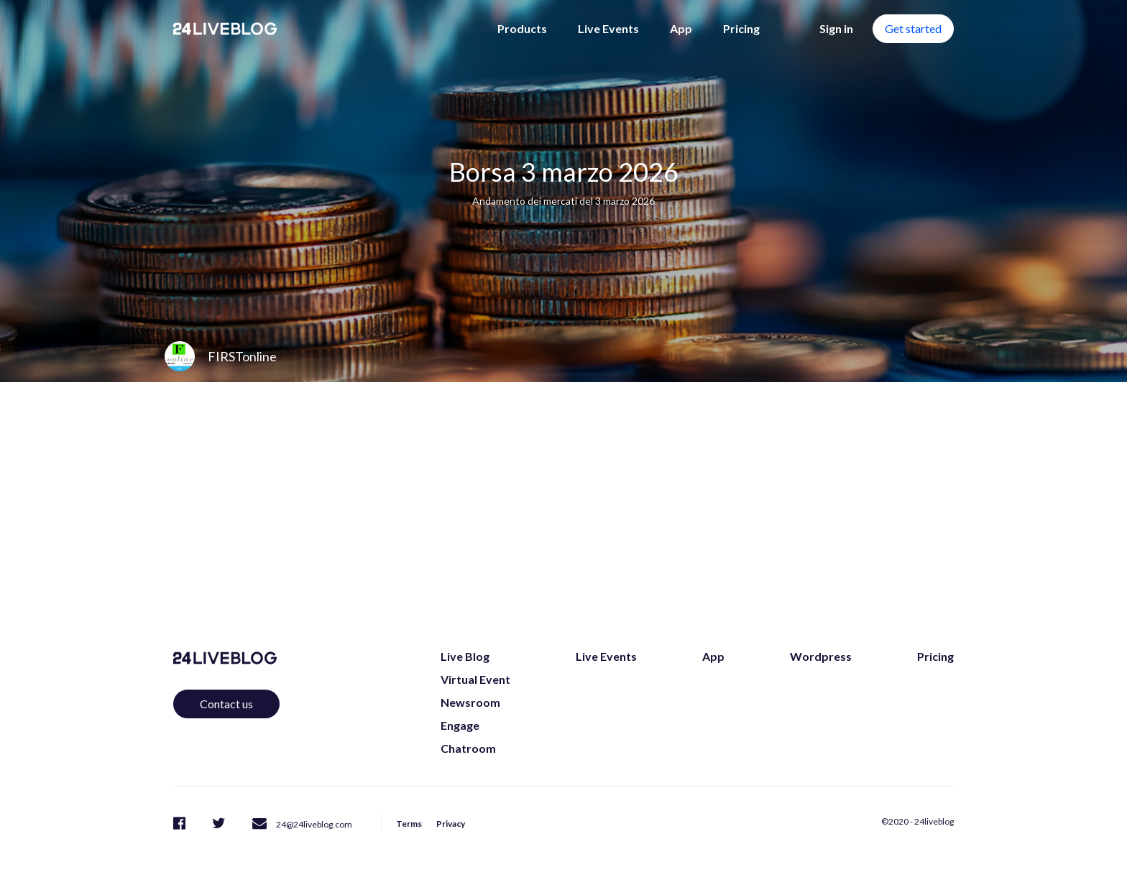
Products (522, 28)
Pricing (741, 28)
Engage (460, 725)
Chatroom (468, 748)
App (681, 28)
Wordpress (821, 656)
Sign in (836, 28)
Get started (913, 28)
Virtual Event (475, 679)
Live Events (608, 28)
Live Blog (465, 656)
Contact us (226, 703)
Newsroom (470, 702)
